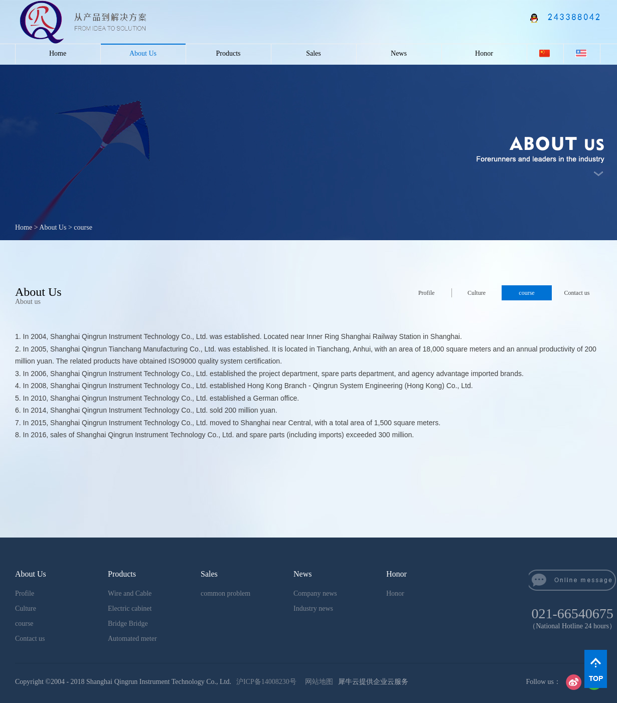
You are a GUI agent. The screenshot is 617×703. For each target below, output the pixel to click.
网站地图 (317, 681)
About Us (52, 227)
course (83, 227)
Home (57, 53)
